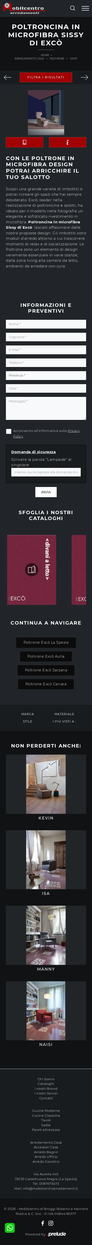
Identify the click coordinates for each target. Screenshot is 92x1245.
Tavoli (46, 1120)
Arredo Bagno (46, 1152)
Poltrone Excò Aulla (46, 656)
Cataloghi (46, 1084)
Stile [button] (27, 721)
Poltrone (57, 58)
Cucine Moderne (46, 1111)
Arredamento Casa (29, 58)
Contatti (46, 1098)
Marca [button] (27, 714)
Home (45, 55)
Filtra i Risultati (46, 77)
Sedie (46, 1125)
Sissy (74, 58)
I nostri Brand (46, 1089)
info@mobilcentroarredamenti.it (50, 1188)
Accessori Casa (46, 1147)
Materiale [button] (64, 714)
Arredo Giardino (46, 1161)
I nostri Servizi (46, 1093)
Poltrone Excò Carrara (46, 684)
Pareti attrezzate (46, 1130)
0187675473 (49, 1184)
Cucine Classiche (46, 1115)
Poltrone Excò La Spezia (46, 642)
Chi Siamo (46, 1079)
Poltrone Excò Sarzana (46, 670)
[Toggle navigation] (85, 8)
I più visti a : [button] (64, 721)
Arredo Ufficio (46, 1157)
